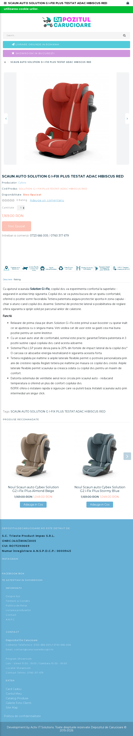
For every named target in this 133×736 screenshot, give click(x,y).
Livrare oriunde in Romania (37, 44)
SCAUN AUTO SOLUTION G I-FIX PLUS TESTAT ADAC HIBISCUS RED (58, 411)
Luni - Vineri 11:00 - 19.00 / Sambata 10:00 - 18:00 (36, 663)
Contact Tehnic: (16, 673)
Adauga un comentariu (47, 200)
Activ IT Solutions (42, 727)
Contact (11, 615)
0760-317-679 (35, 673)
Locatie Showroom (18, 668)
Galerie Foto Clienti (18, 703)
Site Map (12, 707)
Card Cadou (13, 689)
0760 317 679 (60, 235)
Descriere (7, 279)
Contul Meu (14, 693)
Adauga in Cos (33, 505)
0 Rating (21, 200)
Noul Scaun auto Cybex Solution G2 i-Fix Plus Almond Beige (33, 489)
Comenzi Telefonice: (19, 645)
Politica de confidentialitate (22, 716)
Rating (17, 279)
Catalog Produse (17, 698)
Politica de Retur (16, 606)
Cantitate (8, 208)
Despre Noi (13, 596)
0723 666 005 (39, 235)
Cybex (22, 183)
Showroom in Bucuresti (35, 53)
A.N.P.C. (10, 619)
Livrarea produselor (18, 610)
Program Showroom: (19, 659)
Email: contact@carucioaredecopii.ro (30, 649)
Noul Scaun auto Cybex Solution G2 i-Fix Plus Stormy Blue (99, 489)
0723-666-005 (42, 645)
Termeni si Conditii (18, 601)
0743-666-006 (62, 645)
